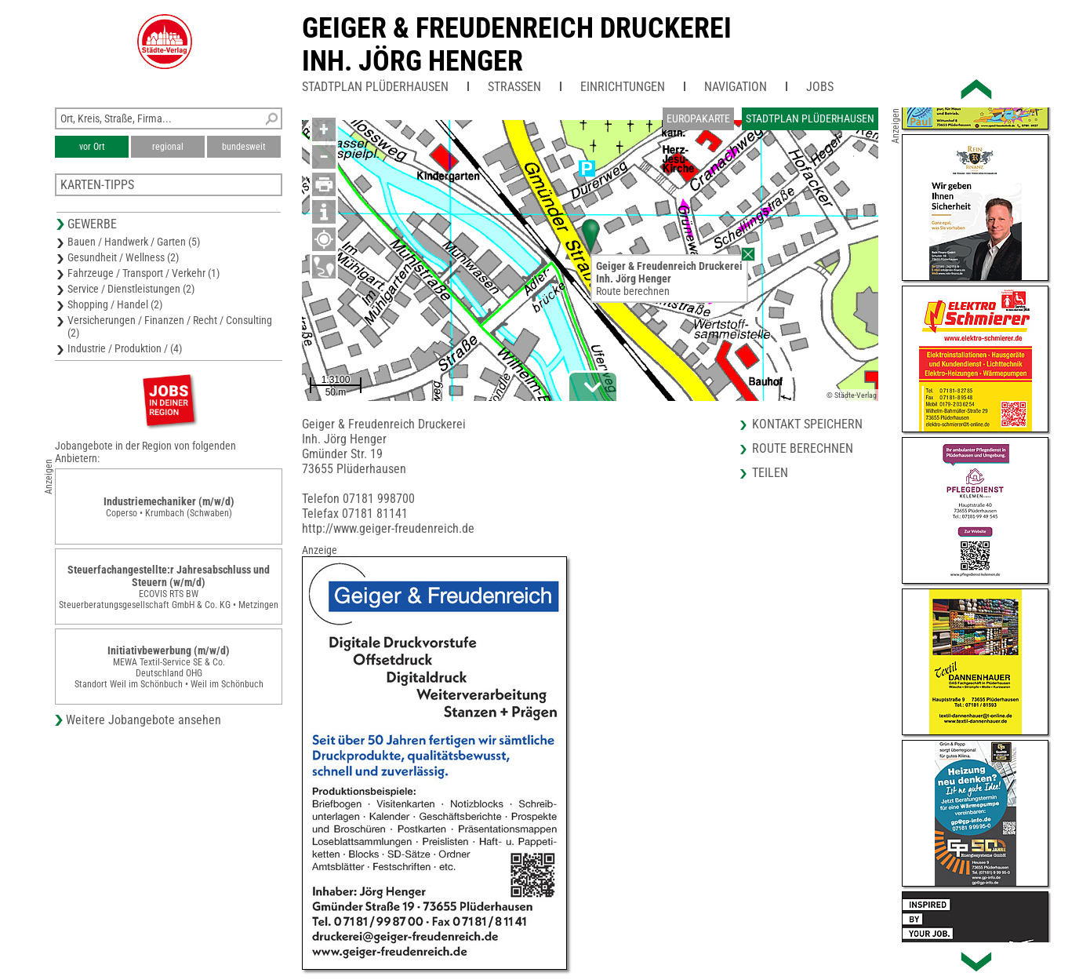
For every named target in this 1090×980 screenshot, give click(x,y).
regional (167, 146)
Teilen (770, 472)
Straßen (514, 86)
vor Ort (92, 146)
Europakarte (698, 118)
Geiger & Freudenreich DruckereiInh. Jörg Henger (517, 45)
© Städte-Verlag (852, 395)
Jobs (820, 86)
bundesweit (244, 146)
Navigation (735, 86)
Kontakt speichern (807, 424)
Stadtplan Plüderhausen (375, 86)
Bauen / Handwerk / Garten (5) (133, 241)
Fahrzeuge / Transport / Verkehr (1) (143, 273)
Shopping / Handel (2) (114, 304)
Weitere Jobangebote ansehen (143, 719)
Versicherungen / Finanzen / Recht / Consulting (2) (169, 326)
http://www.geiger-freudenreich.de (388, 528)
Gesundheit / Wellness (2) (123, 257)
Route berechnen (633, 291)
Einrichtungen (622, 86)
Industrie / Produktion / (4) (124, 348)
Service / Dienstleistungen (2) (130, 288)
